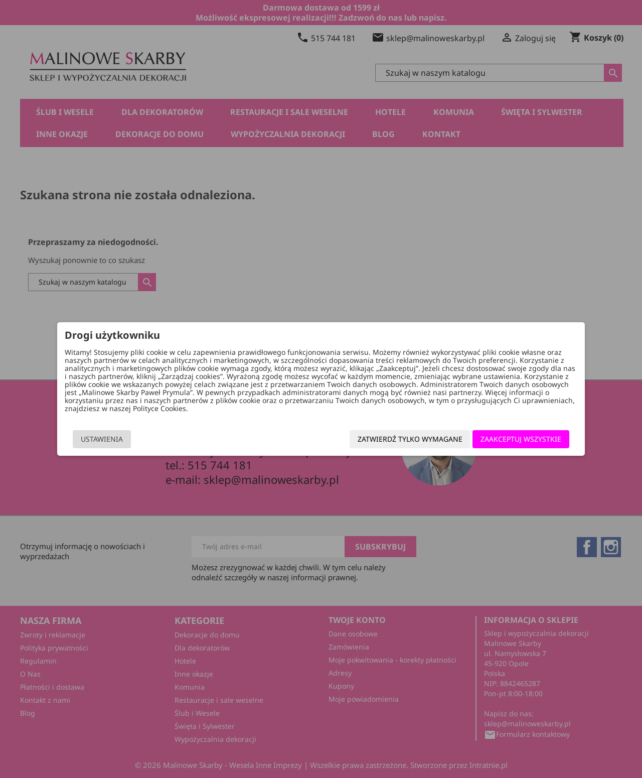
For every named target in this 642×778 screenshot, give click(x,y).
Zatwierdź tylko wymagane (391, 441)
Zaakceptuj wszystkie (501, 441)
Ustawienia (121, 441)
